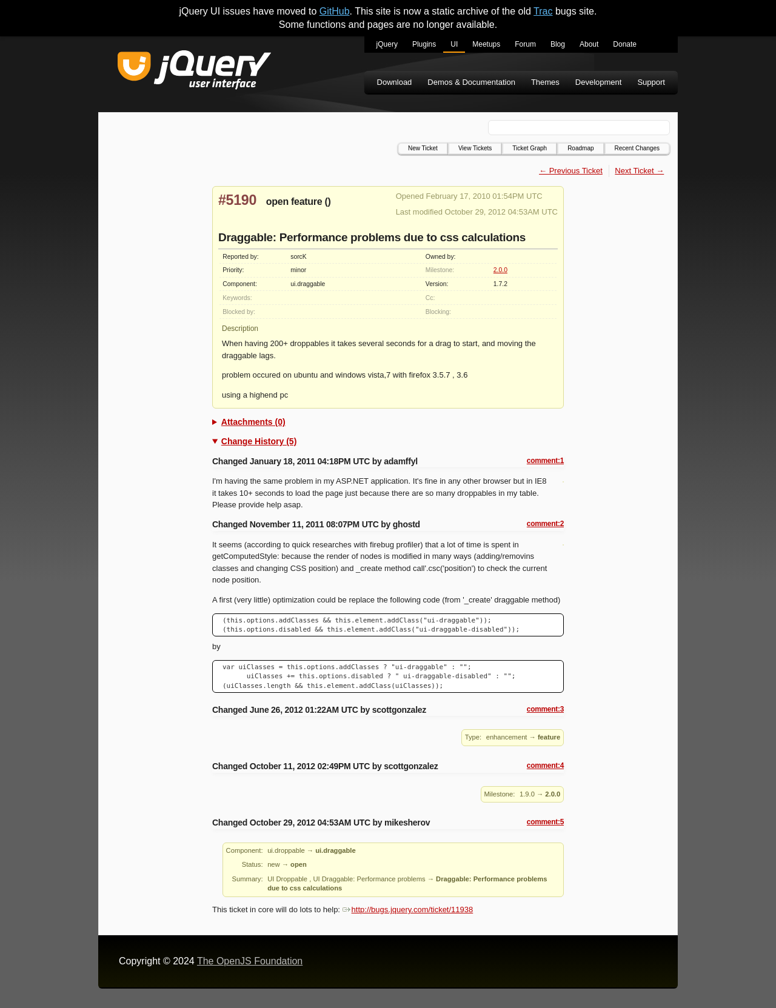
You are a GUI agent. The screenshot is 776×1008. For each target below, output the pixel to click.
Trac (543, 11)
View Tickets (475, 148)
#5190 (237, 200)
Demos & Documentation (471, 82)
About (589, 44)
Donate (625, 44)
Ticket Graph (529, 148)
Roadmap (580, 148)
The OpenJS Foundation (250, 961)
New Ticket (423, 148)
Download (394, 82)
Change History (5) (258, 441)
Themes (545, 82)
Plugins (424, 44)
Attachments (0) (253, 422)
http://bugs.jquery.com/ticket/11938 (408, 909)
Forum (525, 44)
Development (598, 82)
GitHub (334, 11)
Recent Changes (637, 148)
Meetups (486, 44)
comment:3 (545, 709)
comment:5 (545, 822)
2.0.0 (500, 270)
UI (454, 44)
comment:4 (545, 765)
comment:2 (545, 523)
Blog (557, 44)
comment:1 (545, 460)
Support (651, 82)
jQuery (387, 44)
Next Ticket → (639, 170)
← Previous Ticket (571, 170)
